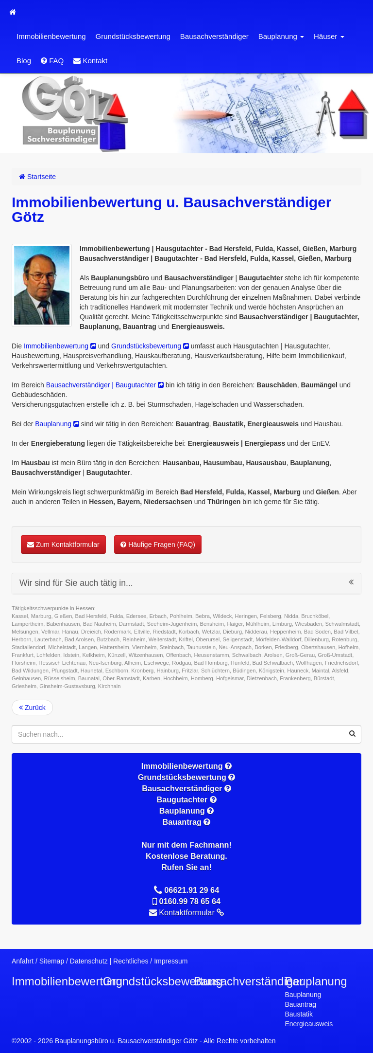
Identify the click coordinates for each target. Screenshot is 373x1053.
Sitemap (51, 961)
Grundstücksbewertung (133, 36)
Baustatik (299, 1014)
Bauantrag (301, 1004)
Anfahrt (23, 961)
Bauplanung (281, 36)
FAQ (52, 60)
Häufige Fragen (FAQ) (157, 544)
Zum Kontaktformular (63, 544)
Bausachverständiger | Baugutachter (105, 385)
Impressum (170, 961)
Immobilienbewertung (51, 36)
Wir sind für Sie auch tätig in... (186, 583)
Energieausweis (309, 1024)
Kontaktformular (191, 912)
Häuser (329, 36)
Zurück (32, 707)
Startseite (37, 177)
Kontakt (90, 60)
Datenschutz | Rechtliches (109, 961)
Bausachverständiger (214, 36)
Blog (24, 60)
